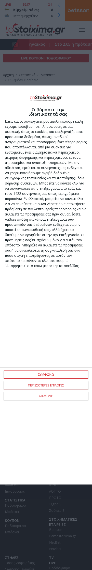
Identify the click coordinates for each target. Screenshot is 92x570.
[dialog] (46, 285)
